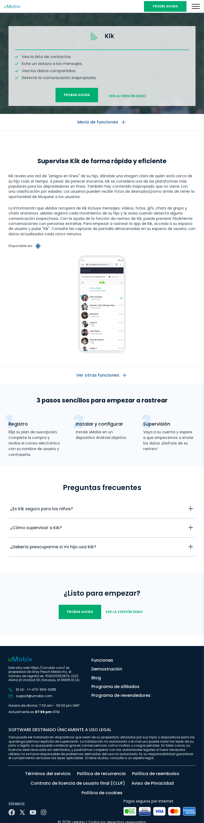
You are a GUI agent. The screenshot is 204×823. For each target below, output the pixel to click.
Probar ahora (77, 94)
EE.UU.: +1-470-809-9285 (32, 690)
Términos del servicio (48, 774)
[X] (22, 812)
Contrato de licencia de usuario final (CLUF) (78, 783)
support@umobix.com (30, 696)
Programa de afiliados (115, 687)
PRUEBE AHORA (165, 6)
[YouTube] (33, 812)
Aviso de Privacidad (152, 783)
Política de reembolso (155, 774)
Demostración (106, 669)
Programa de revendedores (121, 695)
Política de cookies (102, 793)
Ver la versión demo (127, 94)
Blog (96, 678)
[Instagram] (43, 812)
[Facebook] (11, 812)
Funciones (102, 660)
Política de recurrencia (101, 774)
